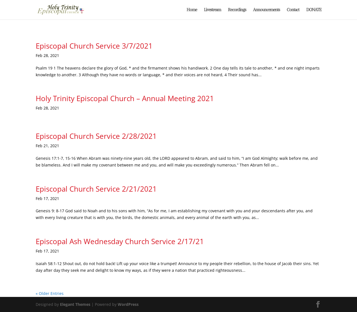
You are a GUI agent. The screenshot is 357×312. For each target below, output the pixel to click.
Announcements (266, 10)
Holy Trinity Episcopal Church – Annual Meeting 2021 (125, 98)
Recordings (237, 10)
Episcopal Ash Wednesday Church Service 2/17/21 (120, 241)
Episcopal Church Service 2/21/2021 (96, 189)
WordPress (128, 304)
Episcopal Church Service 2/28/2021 (96, 136)
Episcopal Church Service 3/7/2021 (94, 46)
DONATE (313, 10)
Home (192, 10)
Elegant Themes (75, 304)
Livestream (212, 10)
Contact (293, 10)
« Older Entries (50, 293)
